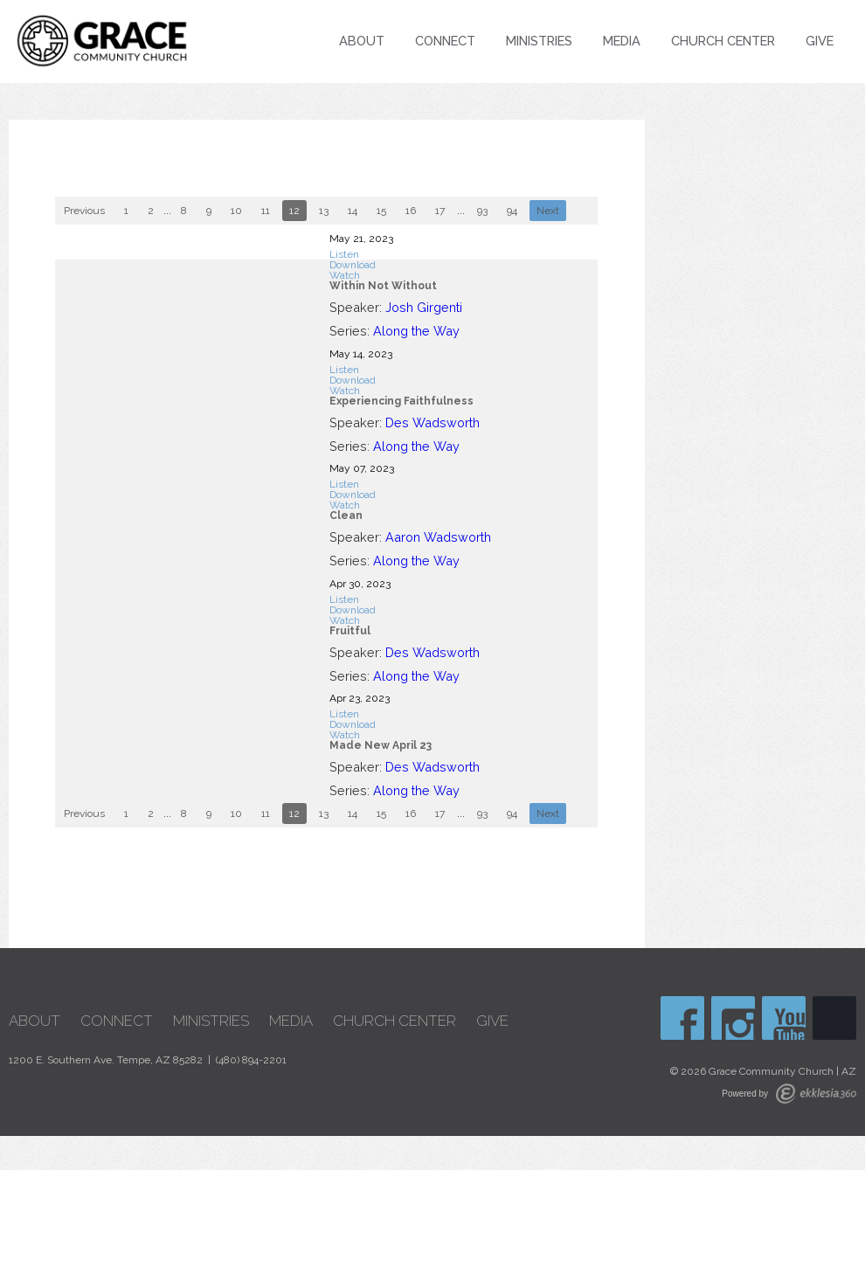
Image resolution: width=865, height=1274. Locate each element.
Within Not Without (383, 286)
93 (482, 210)
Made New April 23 (380, 745)
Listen (344, 254)
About (361, 40)
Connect (445, 40)
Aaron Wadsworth (438, 537)
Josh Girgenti (423, 307)
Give (820, 40)
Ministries (539, 40)
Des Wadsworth (432, 422)
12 (294, 210)
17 (440, 210)
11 (265, 210)
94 (512, 210)
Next (547, 210)
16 (410, 210)
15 (381, 210)
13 (324, 210)
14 (352, 210)
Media (621, 40)
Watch (344, 275)
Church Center (723, 40)
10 (236, 210)
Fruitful (349, 631)
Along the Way (416, 330)
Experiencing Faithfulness (401, 401)
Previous (84, 210)
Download (352, 265)
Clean (346, 515)
